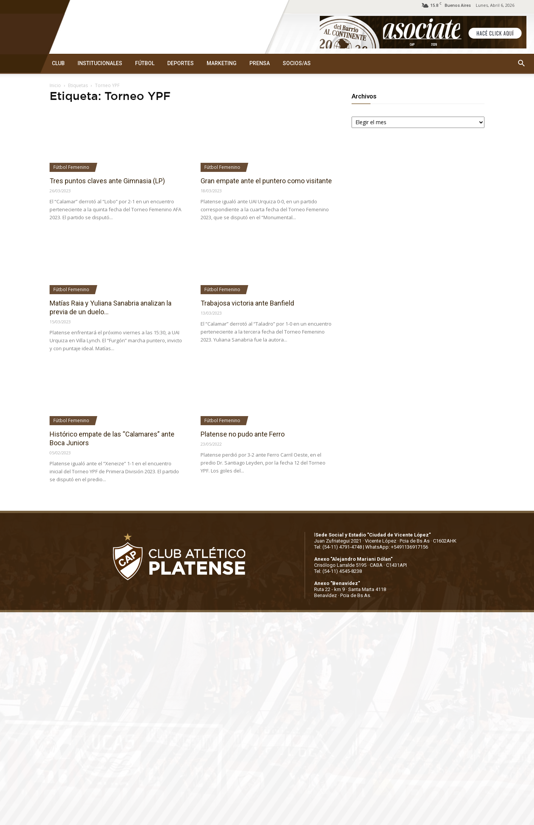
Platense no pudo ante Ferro (243, 434)
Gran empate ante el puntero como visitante (266, 181)
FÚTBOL (144, 63)
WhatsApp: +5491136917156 (396, 547)
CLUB (58, 63)
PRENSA (259, 63)
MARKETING (222, 63)
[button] (521, 64)
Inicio (55, 85)
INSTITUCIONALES (100, 63)
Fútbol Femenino (71, 167)
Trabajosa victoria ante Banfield (247, 303)
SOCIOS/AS (297, 63)
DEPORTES (180, 63)
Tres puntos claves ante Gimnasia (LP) (107, 181)
